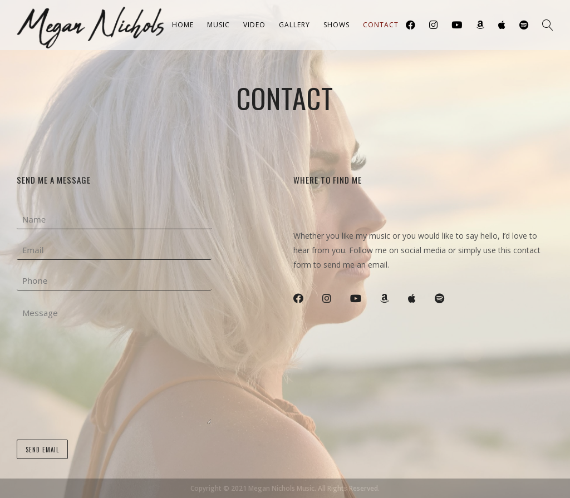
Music (218, 24)
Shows (336, 24)
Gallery (294, 24)
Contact (381, 24)
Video (254, 24)
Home (183, 24)
